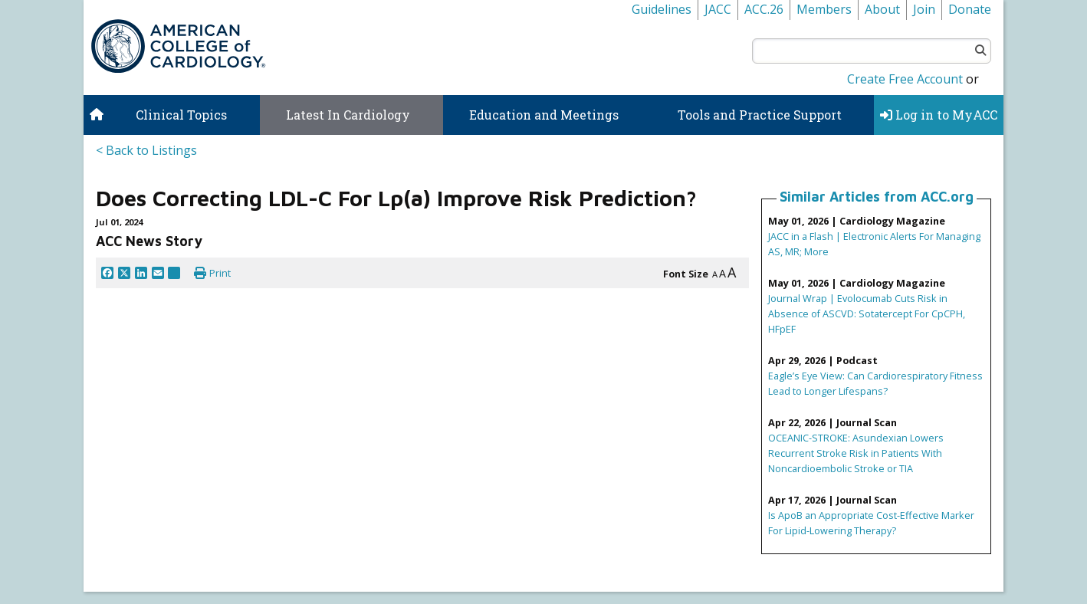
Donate (969, 9)
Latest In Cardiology (348, 115)
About (882, 9)
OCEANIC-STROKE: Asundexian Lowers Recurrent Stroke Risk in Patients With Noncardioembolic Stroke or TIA (856, 453)
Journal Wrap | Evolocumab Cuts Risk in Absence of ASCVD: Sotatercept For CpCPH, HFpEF (866, 313)
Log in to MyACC (938, 115)
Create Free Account (905, 79)
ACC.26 (763, 9)
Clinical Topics (181, 115)
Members (824, 9)
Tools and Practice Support (760, 115)
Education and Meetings (544, 115)
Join (924, 9)
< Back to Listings (146, 150)
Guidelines (661, 9)
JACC (717, 9)
